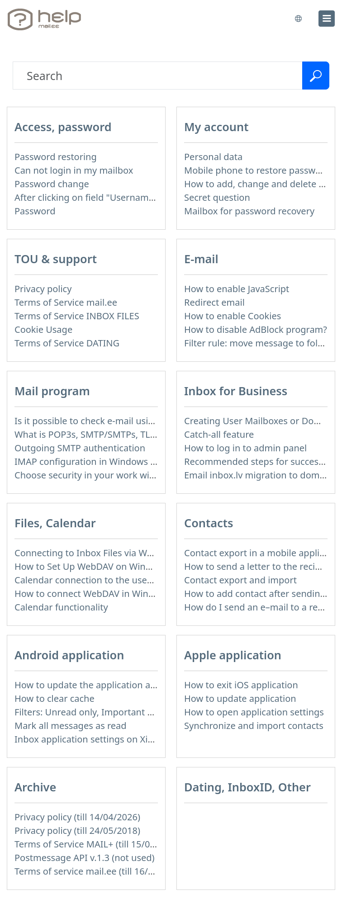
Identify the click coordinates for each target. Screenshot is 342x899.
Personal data (213, 157)
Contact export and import (240, 580)
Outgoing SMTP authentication (79, 448)
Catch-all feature (219, 434)
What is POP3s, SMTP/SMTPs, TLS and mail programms (130, 434)
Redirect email (214, 302)
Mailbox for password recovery (249, 211)
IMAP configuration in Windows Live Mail (100, 461)
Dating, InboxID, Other (247, 787)
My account (216, 126)
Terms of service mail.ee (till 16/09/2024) (99, 871)
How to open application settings (254, 712)
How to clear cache (54, 698)
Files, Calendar (55, 522)
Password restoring (55, 157)
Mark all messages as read (70, 725)
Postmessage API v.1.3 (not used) (84, 858)
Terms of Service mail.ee (65, 302)
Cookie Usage (43, 329)
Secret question (217, 197)
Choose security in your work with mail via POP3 (116, 475)
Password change (51, 184)
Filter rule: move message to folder (258, 343)
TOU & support (55, 258)
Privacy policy (42, 289)
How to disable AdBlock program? (255, 329)
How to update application (240, 698)
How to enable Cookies (232, 316)
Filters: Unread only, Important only (89, 712)
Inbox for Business (235, 390)
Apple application (232, 654)
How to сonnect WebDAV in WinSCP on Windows (116, 593)
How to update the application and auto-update (115, 685)
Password (34, 211)
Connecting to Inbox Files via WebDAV (94, 553)
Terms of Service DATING (66, 343)
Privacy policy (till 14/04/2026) (77, 817)
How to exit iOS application (241, 685)
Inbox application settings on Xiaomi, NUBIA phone (123, 739)
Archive (35, 787)
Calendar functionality (61, 607)
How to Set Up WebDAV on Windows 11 (97, 566)
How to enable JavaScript (236, 289)
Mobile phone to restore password (257, 170)
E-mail (201, 258)
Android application (69, 654)
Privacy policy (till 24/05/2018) (77, 830)
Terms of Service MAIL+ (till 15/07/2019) (98, 844)
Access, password (63, 126)
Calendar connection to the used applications (110, 580)
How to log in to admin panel (245, 448)
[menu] (326, 18)
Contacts (208, 522)
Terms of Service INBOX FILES (76, 316)
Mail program (52, 390)
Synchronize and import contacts (253, 725)
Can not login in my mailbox (73, 170)
